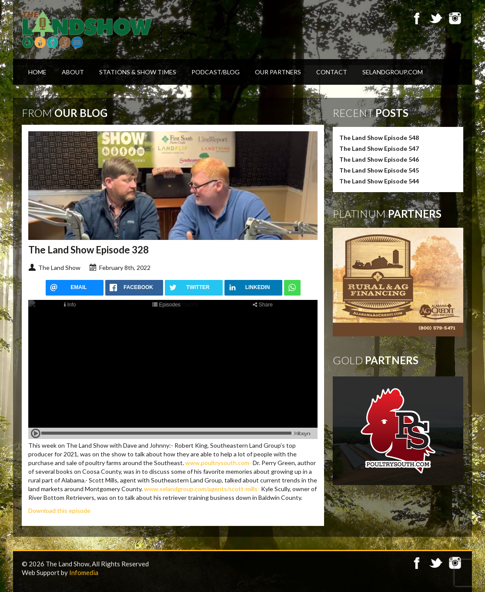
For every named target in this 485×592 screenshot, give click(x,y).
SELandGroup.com (392, 72)
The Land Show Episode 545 (379, 170)
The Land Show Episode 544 (379, 181)
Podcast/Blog (215, 72)
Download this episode (59, 510)
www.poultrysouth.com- (218, 462)
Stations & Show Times (137, 72)
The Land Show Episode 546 (379, 159)
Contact (331, 72)
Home (37, 72)
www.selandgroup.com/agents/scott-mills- (202, 488)
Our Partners (278, 72)
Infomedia (83, 572)
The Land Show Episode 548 (379, 137)
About (73, 72)
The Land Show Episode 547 (379, 148)
